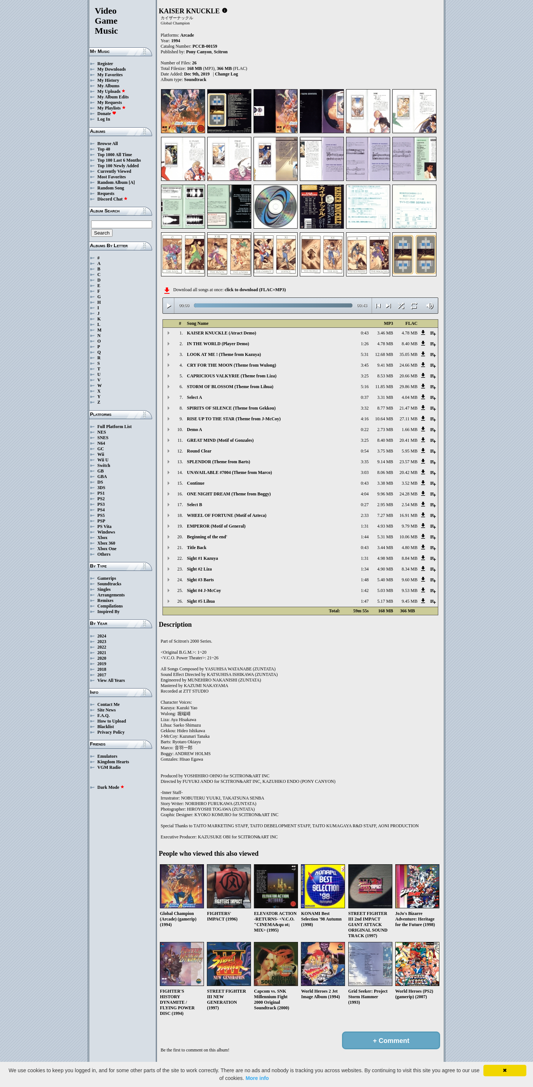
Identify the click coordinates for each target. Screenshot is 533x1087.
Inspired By (108, 611)
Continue (195, 483)
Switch (103, 465)
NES (101, 432)
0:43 (365, 333)
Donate (106, 113)
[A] (132, 182)
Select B (194, 504)
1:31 (365, 526)
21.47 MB (408, 408)
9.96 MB (385, 494)
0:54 (365, 451)
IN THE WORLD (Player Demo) (218, 343)
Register (105, 63)
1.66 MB (410, 429)
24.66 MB (408, 365)
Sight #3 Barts (200, 579)
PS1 (101, 493)
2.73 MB (385, 429)
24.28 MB (408, 494)
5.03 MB (385, 590)
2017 (101, 674)
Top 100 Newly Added (118, 165)
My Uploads (111, 91)
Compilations (110, 606)
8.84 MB (410, 558)
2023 (101, 641)
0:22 (365, 429)
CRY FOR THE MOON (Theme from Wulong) (231, 365)
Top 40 (103, 149)
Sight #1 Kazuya (202, 558)
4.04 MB (410, 397)
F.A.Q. (103, 715)
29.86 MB (408, 386)
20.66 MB (408, 375)
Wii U (102, 459)
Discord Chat (112, 199)
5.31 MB (385, 536)
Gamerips (106, 578)
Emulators (107, 756)
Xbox (102, 537)
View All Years (111, 680)
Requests (105, 193)
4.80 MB (410, 547)
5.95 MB (410, 451)
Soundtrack (195, 79)
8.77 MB (385, 408)
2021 (101, 652)
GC (100, 448)
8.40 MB (410, 343)
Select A (194, 397)
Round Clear (199, 451)
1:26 (365, 343)
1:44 (365, 536)
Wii (100, 454)
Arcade (187, 35)
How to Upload (111, 721)
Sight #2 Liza (199, 569)
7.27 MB (385, 515)
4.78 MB (410, 333)
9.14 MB (385, 461)
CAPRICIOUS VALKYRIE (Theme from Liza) (231, 375)
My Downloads (111, 69)
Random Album (112, 182)
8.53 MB (385, 375)
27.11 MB (409, 418)
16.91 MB (408, 515)
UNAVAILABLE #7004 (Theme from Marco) (229, 472)
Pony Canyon (199, 51)
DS (100, 482)
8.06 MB (385, 472)
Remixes (105, 600)
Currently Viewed (114, 171)
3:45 (365, 365)
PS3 (101, 504)
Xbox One (107, 548)
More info (257, 1078)
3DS (101, 487)
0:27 (365, 504)
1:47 (365, 601)
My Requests (109, 102)
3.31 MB (385, 397)
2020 (101, 658)
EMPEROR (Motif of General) (216, 526)
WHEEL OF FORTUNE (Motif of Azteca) (226, 515)
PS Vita (104, 526)
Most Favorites (111, 176)
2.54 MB (410, 504)
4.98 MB (385, 558)
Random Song (110, 188)
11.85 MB (384, 386)
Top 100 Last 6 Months (119, 160)
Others (103, 554)
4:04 (365, 494)
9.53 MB (410, 590)
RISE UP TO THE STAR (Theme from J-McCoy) (234, 418)
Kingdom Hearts (113, 761)
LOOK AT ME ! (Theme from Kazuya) (224, 354)
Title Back (197, 547)
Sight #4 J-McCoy (204, 590)
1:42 (365, 590)
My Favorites (110, 74)
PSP (101, 521)
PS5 (101, 515)
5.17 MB (385, 601)
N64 (101, 443)
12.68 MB (384, 354)
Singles (104, 589)
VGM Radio (109, 767)
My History (108, 80)
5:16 (365, 386)
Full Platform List (114, 426)
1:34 (365, 569)
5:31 (365, 354)
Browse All (107, 143)
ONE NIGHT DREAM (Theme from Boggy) (229, 494)
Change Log (226, 74)
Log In (103, 119)
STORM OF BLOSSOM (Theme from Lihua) (230, 386)
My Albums (108, 85)
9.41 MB (385, 365)
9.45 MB (410, 601)
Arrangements (111, 595)
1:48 (365, 579)
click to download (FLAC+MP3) (255, 289)
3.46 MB (385, 333)
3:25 (365, 375)
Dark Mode (110, 787)
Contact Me (108, 704)
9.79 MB (410, 526)
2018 (101, 669)
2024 (101, 636)
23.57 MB (408, 461)
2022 (101, 647)
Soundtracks (109, 583)
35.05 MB (408, 354)
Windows (106, 532)
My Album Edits (113, 97)
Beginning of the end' (207, 536)
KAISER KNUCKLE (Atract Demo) (221, 333)
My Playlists (111, 108)
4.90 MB (385, 569)
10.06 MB (408, 536)
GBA (102, 476)
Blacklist (105, 726)
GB (100, 471)
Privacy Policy (111, 732)
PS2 (101, 498)
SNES (102, 437)
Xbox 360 (106, 543)
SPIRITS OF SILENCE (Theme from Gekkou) (231, 408)
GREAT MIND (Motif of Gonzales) (220, 440)
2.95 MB (385, 504)
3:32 (365, 408)
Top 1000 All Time (114, 154)
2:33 (365, 515)
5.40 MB (385, 579)
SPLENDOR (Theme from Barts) (218, 461)
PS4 (101, 509)
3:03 (365, 472)
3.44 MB (385, 547)
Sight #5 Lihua (201, 601)
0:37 (365, 397)
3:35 (365, 461)
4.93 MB (385, 526)
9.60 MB (410, 579)
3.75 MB (385, 451)
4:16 (365, 418)
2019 (101, 663)
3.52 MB (410, 483)
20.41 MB (408, 440)
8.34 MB (410, 569)
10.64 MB (384, 418)
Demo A (194, 429)
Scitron (221, 51)
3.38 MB (385, 483)
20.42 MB (408, 472)
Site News (106, 710)
